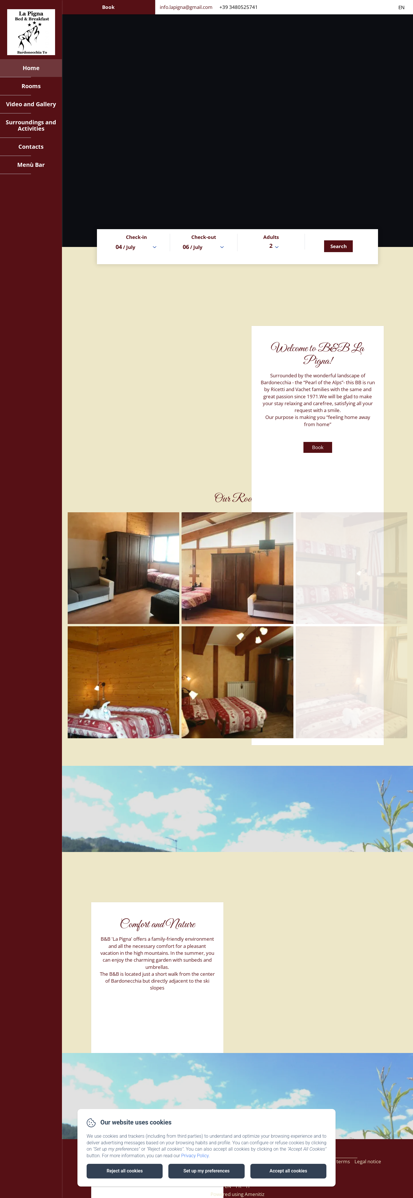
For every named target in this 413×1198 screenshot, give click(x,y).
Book (108, 7)
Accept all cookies (288, 1171)
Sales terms (337, 1161)
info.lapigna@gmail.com (186, 7)
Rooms (31, 86)
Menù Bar (31, 165)
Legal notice (367, 1161)
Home (31, 68)
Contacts (31, 146)
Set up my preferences (206, 1171)
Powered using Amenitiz (237, 1194)
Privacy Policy (195, 1155)
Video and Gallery (31, 104)
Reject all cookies (125, 1171)
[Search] (338, 246)
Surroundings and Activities (31, 125)
